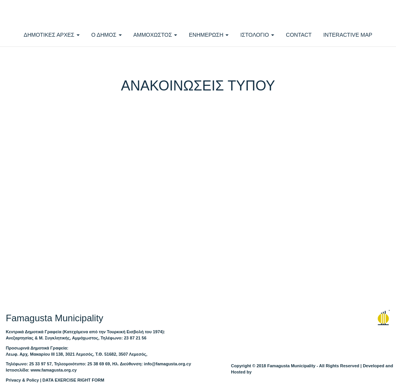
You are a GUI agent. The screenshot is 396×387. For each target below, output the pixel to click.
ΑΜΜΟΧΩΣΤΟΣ (155, 35)
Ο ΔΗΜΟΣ (106, 35)
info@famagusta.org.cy (167, 363)
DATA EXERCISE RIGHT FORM (73, 380)
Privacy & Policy (22, 380)
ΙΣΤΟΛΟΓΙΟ (257, 35)
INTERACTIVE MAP (347, 35)
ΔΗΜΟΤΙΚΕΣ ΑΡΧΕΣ (52, 35)
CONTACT (299, 35)
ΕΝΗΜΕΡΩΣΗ (209, 35)
